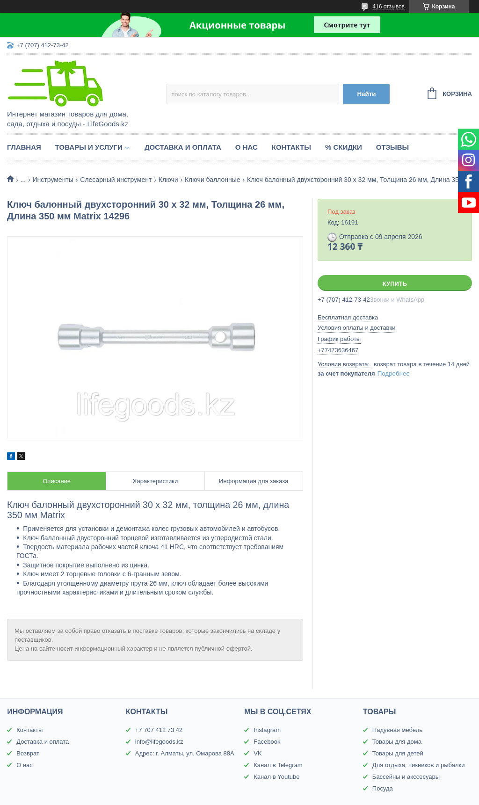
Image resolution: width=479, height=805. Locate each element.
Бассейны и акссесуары (406, 776)
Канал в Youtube (276, 776)
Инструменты (53, 179)
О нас (246, 147)
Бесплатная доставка (348, 317)
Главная (24, 147)
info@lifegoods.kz (159, 741)
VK (257, 753)
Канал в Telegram (278, 765)
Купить (395, 283)
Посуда (382, 788)
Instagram (267, 729)
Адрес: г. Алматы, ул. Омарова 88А (184, 753)
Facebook (267, 741)
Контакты (291, 147)
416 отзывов (388, 6)
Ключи (168, 179)
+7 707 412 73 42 (159, 729)
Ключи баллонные (212, 179)
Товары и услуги (89, 147)
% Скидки (343, 147)
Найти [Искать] (366, 93)
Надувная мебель (397, 729)
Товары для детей (397, 753)
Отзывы (392, 147)
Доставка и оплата (183, 147)
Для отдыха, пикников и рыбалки (418, 765)
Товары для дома (396, 741)
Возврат (27, 753)
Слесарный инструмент (116, 179)
